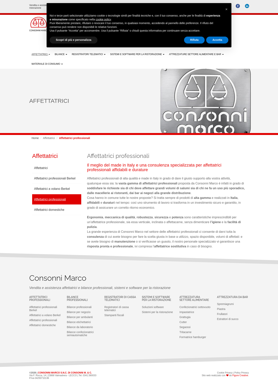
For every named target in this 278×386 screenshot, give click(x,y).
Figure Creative (240, 375)
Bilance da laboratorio (80, 327)
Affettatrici (41, 168)
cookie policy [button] (103, 19)
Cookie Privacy (224, 372)
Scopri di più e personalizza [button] (73, 39)
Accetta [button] (217, 39)
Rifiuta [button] (194, 39)
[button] (226, 9)
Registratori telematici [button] (89, 54)
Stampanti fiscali (114, 315)
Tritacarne (185, 332)
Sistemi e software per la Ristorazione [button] (137, 54)
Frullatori (222, 314)
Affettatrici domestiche (49, 209)
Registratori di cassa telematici (116, 309)
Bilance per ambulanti (80, 317)
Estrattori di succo (227, 319)
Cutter (183, 322)
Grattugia (185, 317)
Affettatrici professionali (50, 199)
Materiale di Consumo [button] (47, 64)
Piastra (221, 309)
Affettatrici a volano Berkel (52, 188)
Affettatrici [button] (41, 54)
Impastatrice (186, 312)
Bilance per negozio (78, 312)
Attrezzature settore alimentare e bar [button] (196, 54)
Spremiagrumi (225, 304)
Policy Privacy (241, 372)
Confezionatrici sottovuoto (194, 307)
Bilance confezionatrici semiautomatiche (80, 334)
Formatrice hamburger (192, 337)
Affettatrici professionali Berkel (54, 178)
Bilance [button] (61, 54)
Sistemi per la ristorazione (157, 312)
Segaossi (185, 327)
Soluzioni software (153, 307)
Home (35, 138)
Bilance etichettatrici (79, 322)
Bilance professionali (79, 307)
